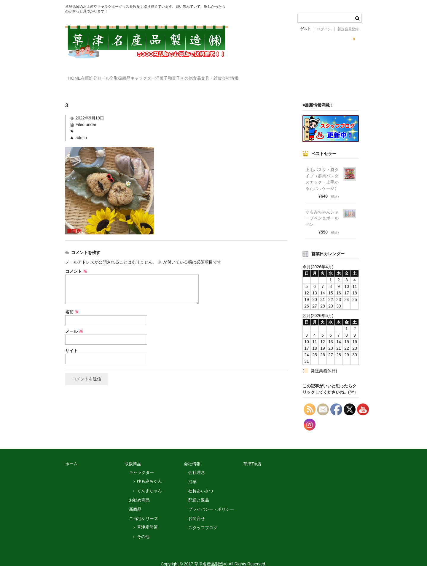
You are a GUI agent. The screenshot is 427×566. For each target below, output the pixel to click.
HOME (77, 75)
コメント (76, 262)
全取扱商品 (147, 75)
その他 (143, 528)
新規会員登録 (348, 29)
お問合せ (196, 509)
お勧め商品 (139, 491)
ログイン (324, 29)
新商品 (135, 500)
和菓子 (238, 75)
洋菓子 (213, 75)
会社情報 (330, 75)
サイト (71, 342)
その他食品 (266, 75)
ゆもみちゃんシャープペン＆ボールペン (322, 209)
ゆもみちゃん (149, 472)
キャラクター (182, 75)
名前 (72, 303)
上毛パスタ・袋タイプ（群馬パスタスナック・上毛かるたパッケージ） (322, 170)
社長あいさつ (200, 482)
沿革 (192, 473)
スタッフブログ (202, 519)
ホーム (71, 455)
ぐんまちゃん (149, 482)
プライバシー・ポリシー (211, 500)
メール (74, 322)
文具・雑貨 (299, 75)
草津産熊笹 (147, 518)
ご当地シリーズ (143, 509)
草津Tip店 (252, 455)
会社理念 (196, 463)
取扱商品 (133, 455)
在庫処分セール (110, 75)
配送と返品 (198, 491)
